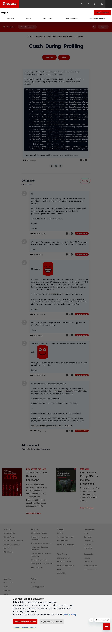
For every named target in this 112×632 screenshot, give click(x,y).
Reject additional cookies (51, 621)
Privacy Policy (69, 614)
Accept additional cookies (25, 621)
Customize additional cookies (24, 627)
